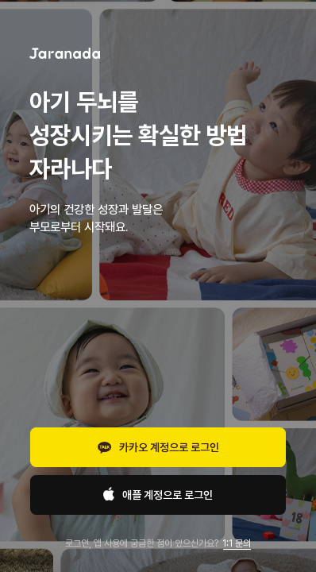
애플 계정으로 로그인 (158, 495)
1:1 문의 (236, 543)
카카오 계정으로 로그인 (158, 449)
